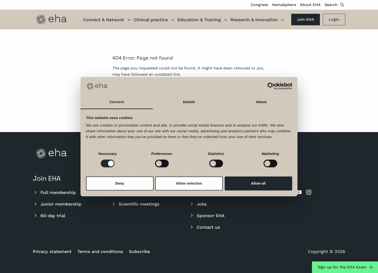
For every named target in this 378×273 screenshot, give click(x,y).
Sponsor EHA (206, 215)
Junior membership (57, 204)
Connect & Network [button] (107, 20)
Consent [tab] (116, 102)
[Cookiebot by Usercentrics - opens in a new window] (271, 86)
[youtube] (299, 192)
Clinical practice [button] (155, 20)
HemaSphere (284, 4)
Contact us (204, 227)
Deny (119, 183)
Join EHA (305, 19)
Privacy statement (52, 251)
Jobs (198, 204)
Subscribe (139, 251)
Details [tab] (189, 102)
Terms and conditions (100, 251)
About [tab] (261, 102)
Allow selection (189, 183)
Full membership (54, 192)
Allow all (258, 183)
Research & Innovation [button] (257, 20)
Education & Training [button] (203, 20)
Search (334, 5)
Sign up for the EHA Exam (346, 267)
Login (334, 19)
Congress (259, 4)
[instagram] (308, 192)
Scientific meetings (135, 204)
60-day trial (49, 215)
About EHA (310, 4)
